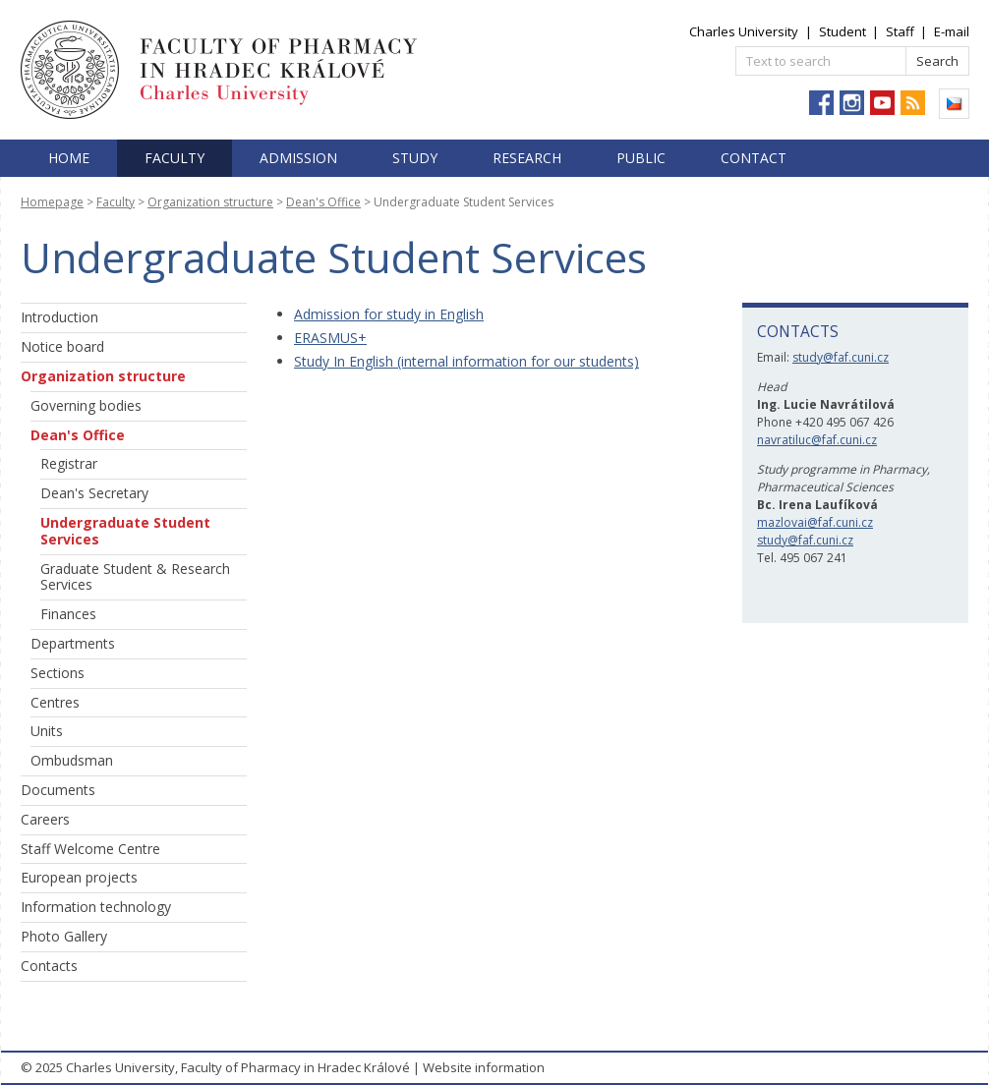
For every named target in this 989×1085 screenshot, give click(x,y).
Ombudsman (71, 760)
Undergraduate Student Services (125, 530)
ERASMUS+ (330, 337)
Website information (484, 1067)
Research (527, 157)
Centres (55, 702)
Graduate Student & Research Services (135, 577)
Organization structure (210, 202)
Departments (72, 643)
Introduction (59, 317)
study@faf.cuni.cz (840, 357)
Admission (298, 157)
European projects (79, 877)
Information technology (96, 906)
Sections (57, 672)
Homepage (52, 202)
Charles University (743, 31)
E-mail (951, 31)
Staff (900, 31)
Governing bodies (86, 405)
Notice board (62, 346)
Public (641, 157)
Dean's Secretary (94, 493)
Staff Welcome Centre (90, 848)
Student (842, 31)
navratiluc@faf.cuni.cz (817, 439)
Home (68, 157)
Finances (68, 613)
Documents (58, 789)
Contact (753, 157)
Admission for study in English (389, 314)
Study (414, 157)
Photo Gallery (64, 936)
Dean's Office (323, 202)
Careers (45, 819)
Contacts (49, 965)
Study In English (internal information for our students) (466, 361)
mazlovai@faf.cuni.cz (815, 522)
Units (46, 730)
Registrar (68, 463)
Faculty (174, 157)
